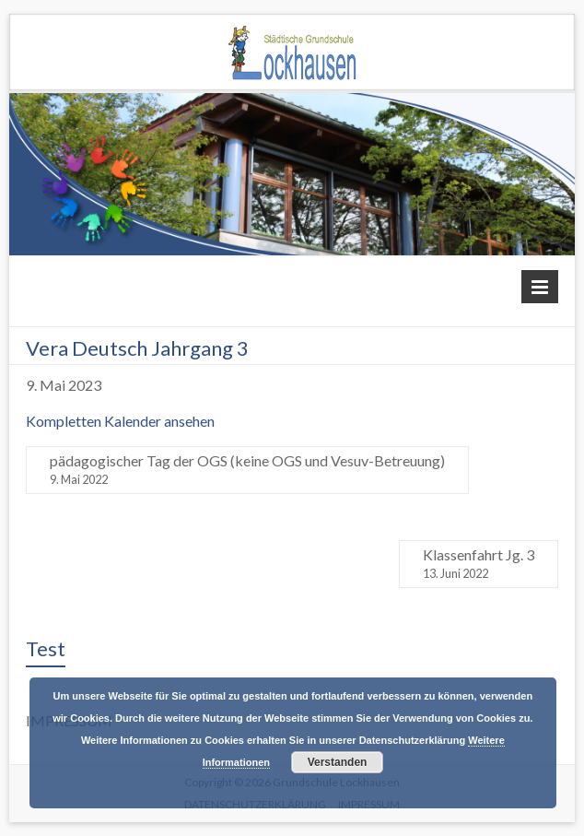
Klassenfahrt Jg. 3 (478, 564)
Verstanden (338, 762)
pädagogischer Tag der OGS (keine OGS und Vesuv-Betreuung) (247, 470)
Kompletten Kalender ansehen (120, 421)
